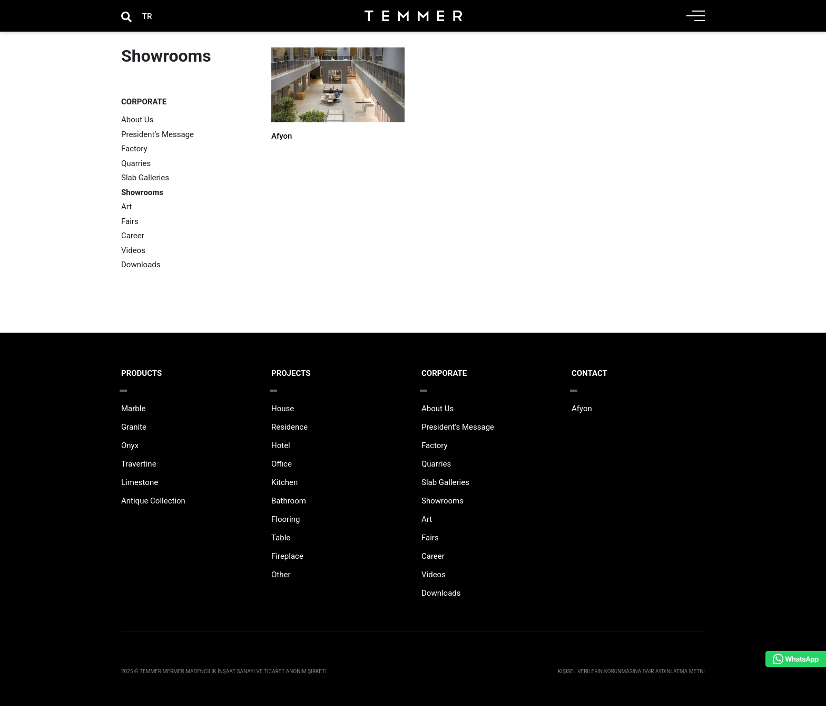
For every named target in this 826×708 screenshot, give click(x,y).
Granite (133, 429)
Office (281, 466)
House (282, 410)
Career (132, 235)
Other (281, 576)
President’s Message (157, 134)
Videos (133, 250)
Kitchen (284, 484)
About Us (137, 119)
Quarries (136, 163)
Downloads (141, 264)
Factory (134, 148)
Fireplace (287, 558)
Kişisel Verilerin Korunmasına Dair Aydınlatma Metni (631, 673)
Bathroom (288, 503)
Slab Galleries (145, 177)
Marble (133, 410)
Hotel (280, 447)
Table (280, 540)
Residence (289, 429)
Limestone (139, 484)
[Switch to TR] (147, 16)
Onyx (130, 447)
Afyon (281, 136)
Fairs (130, 221)
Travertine (138, 466)
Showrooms (142, 192)
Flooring (285, 521)
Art (126, 206)
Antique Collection (153, 503)
